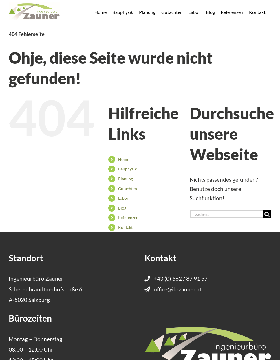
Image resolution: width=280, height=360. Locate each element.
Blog (122, 207)
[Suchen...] (226, 214)
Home (123, 159)
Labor (123, 198)
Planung (125, 178)
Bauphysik (127, 168)
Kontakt (125, 227)
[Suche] (267, 214)
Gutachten (127, 188)
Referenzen (128, 217)
